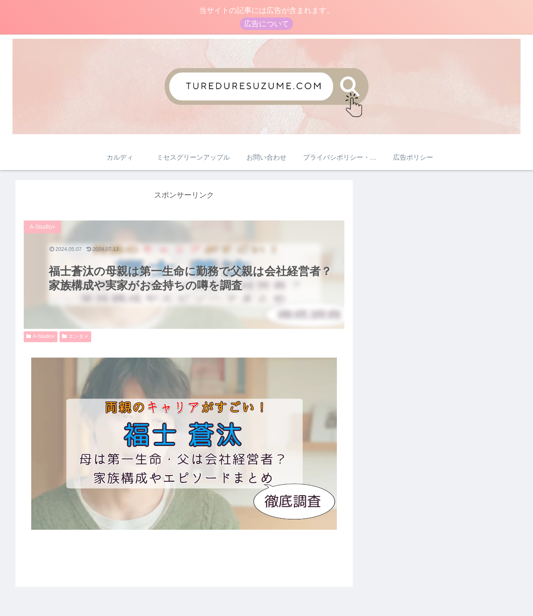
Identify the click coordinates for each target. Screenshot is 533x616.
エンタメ (75, 336)
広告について (266, 24)
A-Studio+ (40, 336)
